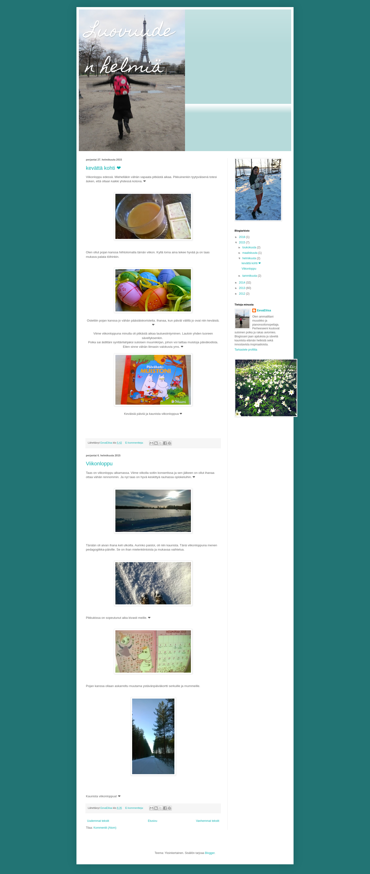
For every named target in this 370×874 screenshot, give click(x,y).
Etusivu (152, 821)
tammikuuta (250, 275)
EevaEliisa (264, 310)
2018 (242, 237)
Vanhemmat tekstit (207, 821)
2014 (242, 282)
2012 (242, 293)
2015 (242, 242)
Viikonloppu (99, 464)
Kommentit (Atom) (104, 827)
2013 (242, 288)
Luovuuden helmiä (130, 50)
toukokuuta (249, 247)
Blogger (210, 853)
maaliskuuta (250, 253)
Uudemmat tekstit (98, 821)
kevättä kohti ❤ (103, 168)
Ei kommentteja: (134, 442)
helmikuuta (249, 258)
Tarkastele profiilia (246, 349)
